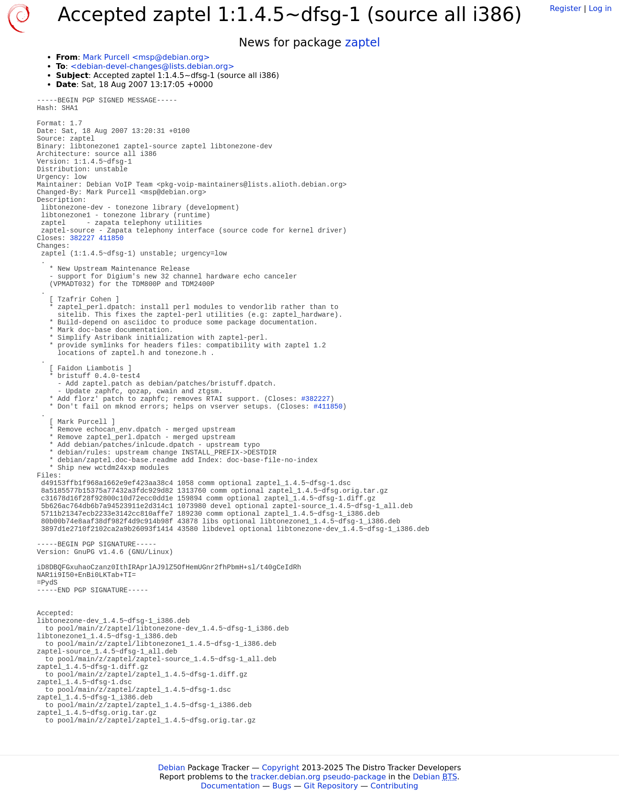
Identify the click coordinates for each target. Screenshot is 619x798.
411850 (111, 238)
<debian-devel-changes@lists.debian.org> (152, 66)
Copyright (280, 767)
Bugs (281, 785)
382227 (82, 238)
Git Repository (331, 785)
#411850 (328, 406)
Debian (171, 767)
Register (565, 8)
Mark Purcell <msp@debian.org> (146, 57)
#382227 (315, 399)
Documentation (230, 785)
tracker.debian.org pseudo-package (318, 776)
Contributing (395, 785)
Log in (600, 8)
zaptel (362, 42)
